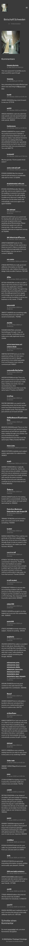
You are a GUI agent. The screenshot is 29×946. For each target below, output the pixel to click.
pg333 (9, 108)
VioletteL (10, 79)
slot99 (9, 889)
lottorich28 (11, 305)
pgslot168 (10, 621)
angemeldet (12, 929)
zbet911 (9, 323)
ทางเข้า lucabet (12, 580)
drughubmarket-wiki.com (15, 183)
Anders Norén (19, 941)
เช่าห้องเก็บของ (11, 713)
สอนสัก (9, 461)
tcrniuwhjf (10, 154)
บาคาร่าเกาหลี (11, 552)
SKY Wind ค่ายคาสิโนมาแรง (16, 237)
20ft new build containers (15, 871)
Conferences (11, 126)
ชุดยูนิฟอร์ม (10, 637)
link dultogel (11, 209)
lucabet (9, 529)
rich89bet (10, 840)
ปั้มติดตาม (10, 489)
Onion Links (11, 446)
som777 (9, 905)
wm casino (10, 259)
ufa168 (9, 790)
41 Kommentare (15, 24)
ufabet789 (10, 604)
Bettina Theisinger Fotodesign (17, 939)
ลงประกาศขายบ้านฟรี (13, 168)
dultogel (9, 743)
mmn (8, 774)
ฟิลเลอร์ (9, 694)
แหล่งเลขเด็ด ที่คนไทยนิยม (15, 370)
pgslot (9, 818)
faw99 (9, 94)
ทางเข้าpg (10, 396)
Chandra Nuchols (12, 65)
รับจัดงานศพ (10, 760)
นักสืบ (8, 855)
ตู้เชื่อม (9, 277)
